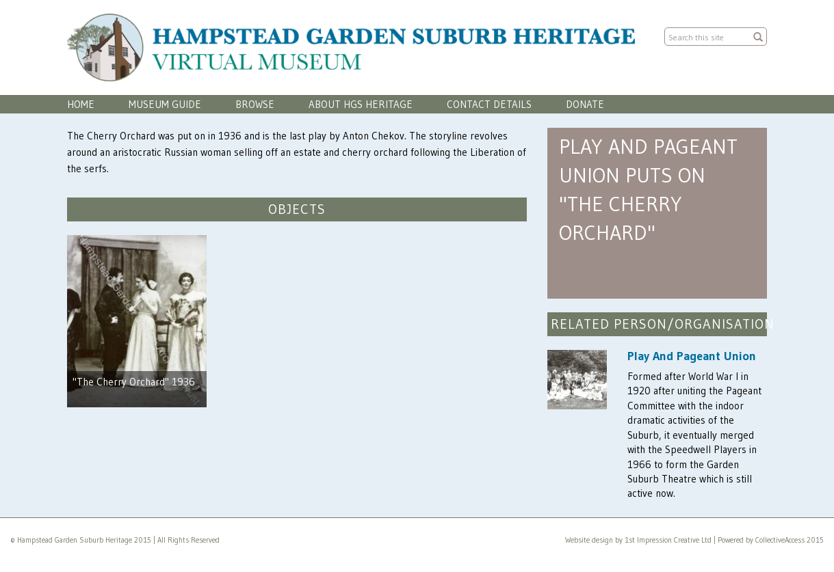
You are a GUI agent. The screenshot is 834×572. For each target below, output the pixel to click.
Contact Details (489, 104)
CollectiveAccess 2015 (789, 540)
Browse (254, 104)
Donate (585, 104)
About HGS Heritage (361, 104)
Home (80, 104)
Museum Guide (165, 104)
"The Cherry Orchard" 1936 (134, 381)
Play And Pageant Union (691, 356)
